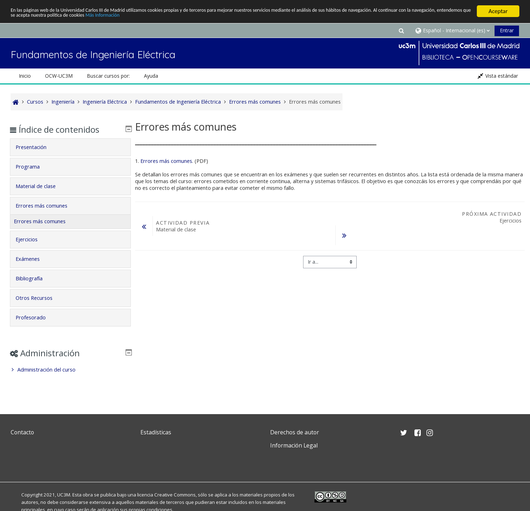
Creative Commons (175, 494)
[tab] (70, 147)
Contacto (22, 432)
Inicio (25, 75)
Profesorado (36, 317)
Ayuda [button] (151, 75)
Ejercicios (32, 239)
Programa (33, 166)
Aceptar (498, 11)
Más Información (236, 17)
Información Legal (294, 445)
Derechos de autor (294, 432)
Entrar (507, 30)
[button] (402, 30)
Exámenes (33, 259)
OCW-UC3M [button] (59, 75)
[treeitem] (70, 370)
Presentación (36, 147)
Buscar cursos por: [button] (108, 75)
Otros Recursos (39, 298)
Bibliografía (34, 278)
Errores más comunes (166, 161)
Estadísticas (155, 432)
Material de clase (41, 186)
